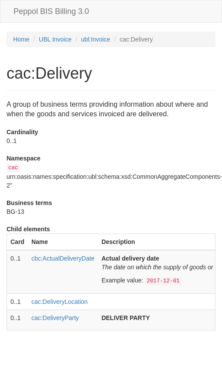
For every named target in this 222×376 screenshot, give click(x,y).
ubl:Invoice (95, 39)
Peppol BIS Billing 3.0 (51, 11)
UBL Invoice (55, 39)
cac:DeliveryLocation (59, 301)
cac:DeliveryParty (55, 317)
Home (21, 39)
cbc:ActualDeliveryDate (63, 258)
